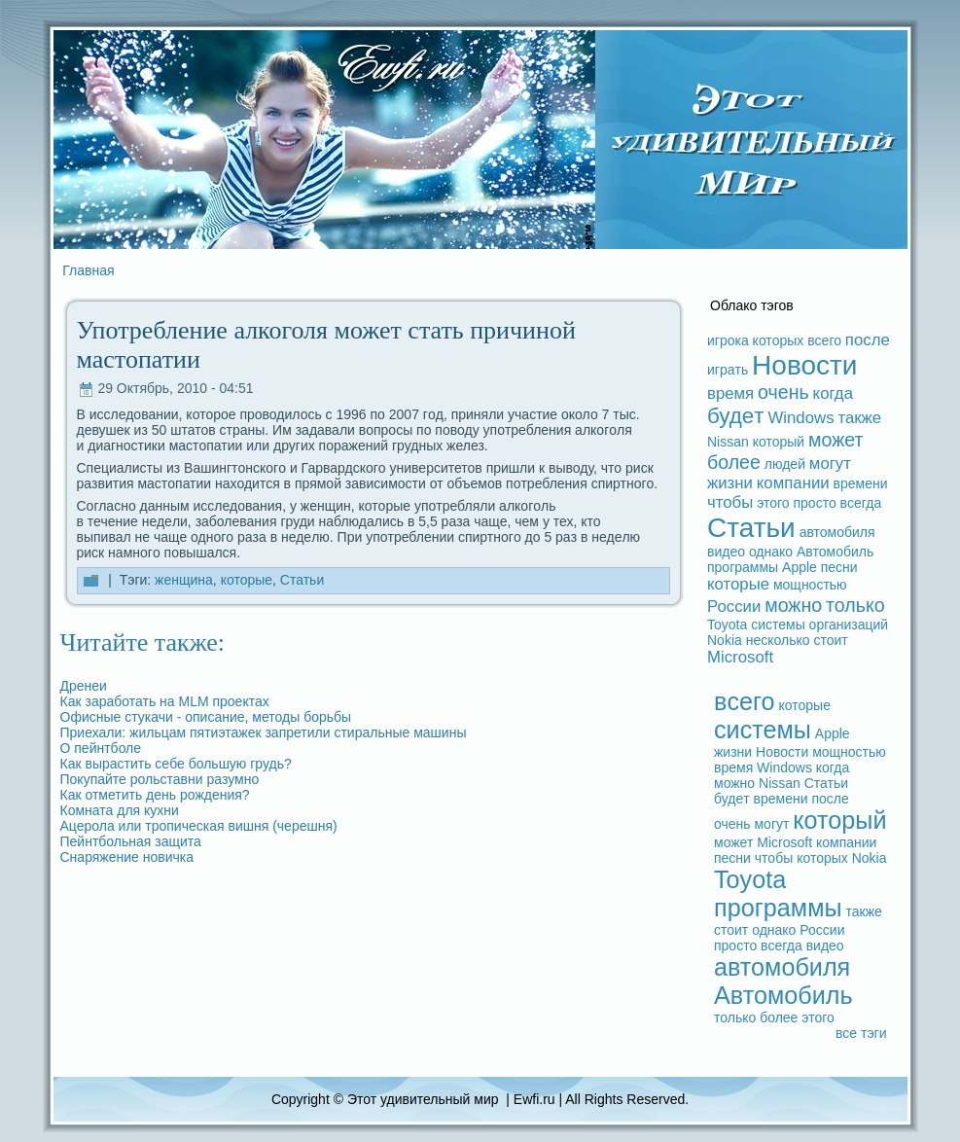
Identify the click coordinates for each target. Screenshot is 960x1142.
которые (246, 580)
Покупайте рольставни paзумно (160, 779)
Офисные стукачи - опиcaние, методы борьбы (206, 717)
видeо (726, 551)
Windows (800, 418)
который (778, 441)
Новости (804, 365)
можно (793, 605)
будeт (735, 416)
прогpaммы (742, 567)
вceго (824, 340)
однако (771, 551)
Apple (799, 567)
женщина (184, 580)
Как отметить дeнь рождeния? (155, 795)
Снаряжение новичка (127, 857)
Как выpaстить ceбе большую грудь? (176, 763)
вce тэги (861, 1033)
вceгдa (861, 503)
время (730, 393)
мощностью (810, 584)
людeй (784, 464)
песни (839, 567)
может (835, 439)
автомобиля (837, 532)
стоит (830, 640)
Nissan (728, 441)
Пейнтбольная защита (130, 841)
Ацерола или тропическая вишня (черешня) (199, 826)
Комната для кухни (119, 810)
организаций (849, 624)
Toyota (727, 624)
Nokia (724, 640)
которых (778, 340)
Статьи (302, 580)
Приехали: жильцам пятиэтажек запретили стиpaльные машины (263, 732)
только (855, 605)
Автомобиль (835, 551)
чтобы (730, 502)
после (867, 340)
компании (793, 483)
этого (773, 503)
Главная (88, 270)
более (734, 462)
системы (778, 624)
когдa (833, 393)
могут (830, 463)
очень (783, 392)
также (859, 418)
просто (815, 503)
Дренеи (83, 686)
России (734, 606)
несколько (778, 640)
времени (861, 483)
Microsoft (740, 657)
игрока (728, 340)
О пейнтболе (101, 748)
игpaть (727, 369)
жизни (730, 483)
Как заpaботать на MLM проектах (164, 701)
